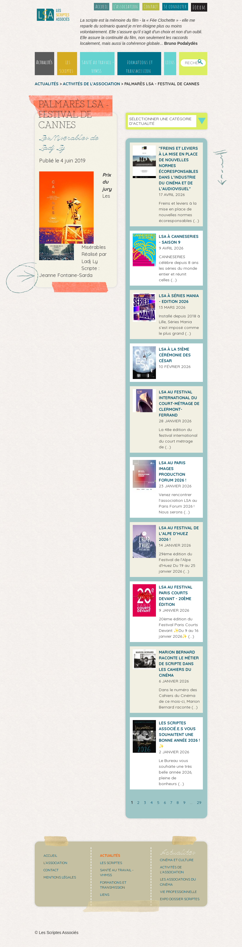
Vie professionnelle (178, 891)
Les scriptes (111, 863)
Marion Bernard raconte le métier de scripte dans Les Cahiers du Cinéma (179, 664)
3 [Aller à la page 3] (145, 802)
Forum (199, 7)
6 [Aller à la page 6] (165, 802)
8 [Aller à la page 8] (178, 802)
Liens (170, 62)
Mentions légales (59, 877)
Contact (151, 6)
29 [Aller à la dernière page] (199, 802)
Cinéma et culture (177, 860)
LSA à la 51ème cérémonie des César (175, 355)
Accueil (101, 6)
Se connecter (175, 6)
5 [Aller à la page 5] (158, 802)
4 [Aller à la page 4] (151, 802)
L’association (126, 6)
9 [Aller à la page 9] (184, 802)
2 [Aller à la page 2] (138, 802)
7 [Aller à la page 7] (171, 802)
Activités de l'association (91, 83)
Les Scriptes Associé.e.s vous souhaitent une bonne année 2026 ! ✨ (179, 734)
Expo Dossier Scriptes (179, 899)
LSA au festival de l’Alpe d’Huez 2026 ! (179, 533)
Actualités (44, 62)
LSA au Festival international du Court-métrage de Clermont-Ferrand (179, 403)
